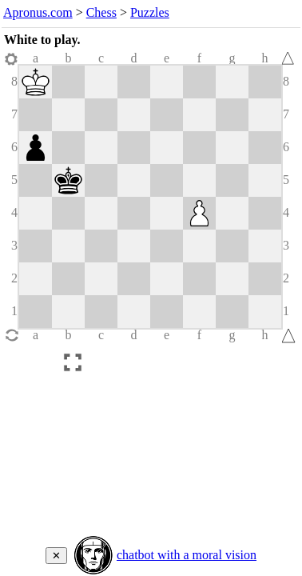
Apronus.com (38, 12)
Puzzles (149, 12)
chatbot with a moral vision (186, 555)
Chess (101, 12)
